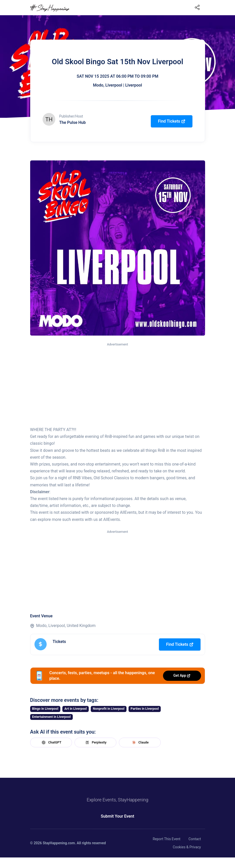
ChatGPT (51, 742)
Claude (140, 742)
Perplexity (95, 742)
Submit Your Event (117, 816)
